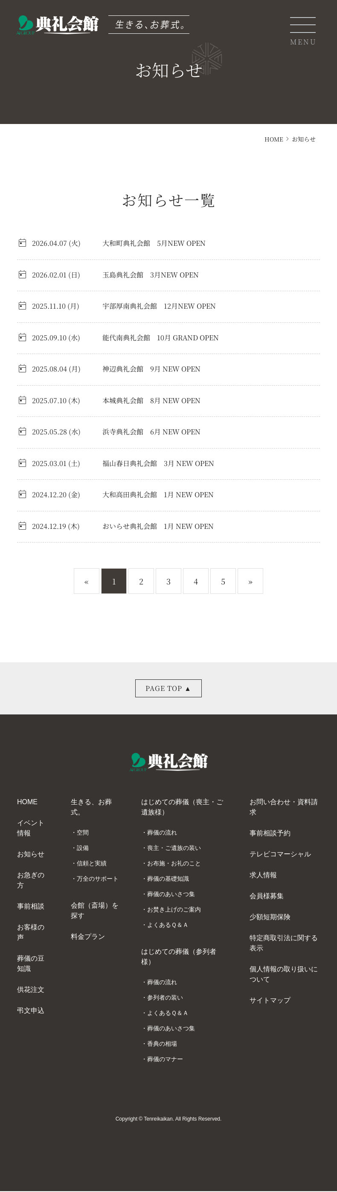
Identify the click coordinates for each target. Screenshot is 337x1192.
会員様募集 (267, 896)
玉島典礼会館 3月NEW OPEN (150, 275)
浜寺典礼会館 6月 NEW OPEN (151, 432)
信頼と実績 (92, 864)
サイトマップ (270, 1001)
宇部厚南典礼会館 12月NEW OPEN (159, 306)
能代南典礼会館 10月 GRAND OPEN (160, 337)
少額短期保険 (270, 917)
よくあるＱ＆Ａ (168, 925)
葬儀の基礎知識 (168, 879)
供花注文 (30, 990)
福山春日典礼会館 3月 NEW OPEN (158, 463)
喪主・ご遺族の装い (174, 848)
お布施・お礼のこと (174, 864)
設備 (83, 848)
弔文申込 (30, 1011)
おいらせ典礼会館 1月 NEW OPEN (158, 526)
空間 (83, 833)
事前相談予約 (270, 834)
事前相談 (30, 907)
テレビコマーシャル (280, 855)
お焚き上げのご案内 (174, 910)
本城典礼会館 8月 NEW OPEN (151, 400)
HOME (273, 139)
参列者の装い (165, 998)
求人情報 (263, 875)
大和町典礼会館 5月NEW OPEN (154, 243)
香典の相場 (162, 1044)
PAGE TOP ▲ (168, 688)
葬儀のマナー (165, 1059)
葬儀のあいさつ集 (171, 894)
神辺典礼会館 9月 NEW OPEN (151, 369)
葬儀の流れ (162, 833)
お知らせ (30, 855)
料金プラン (88, 937)
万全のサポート (98, 879)
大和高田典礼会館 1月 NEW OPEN (158, 494)
